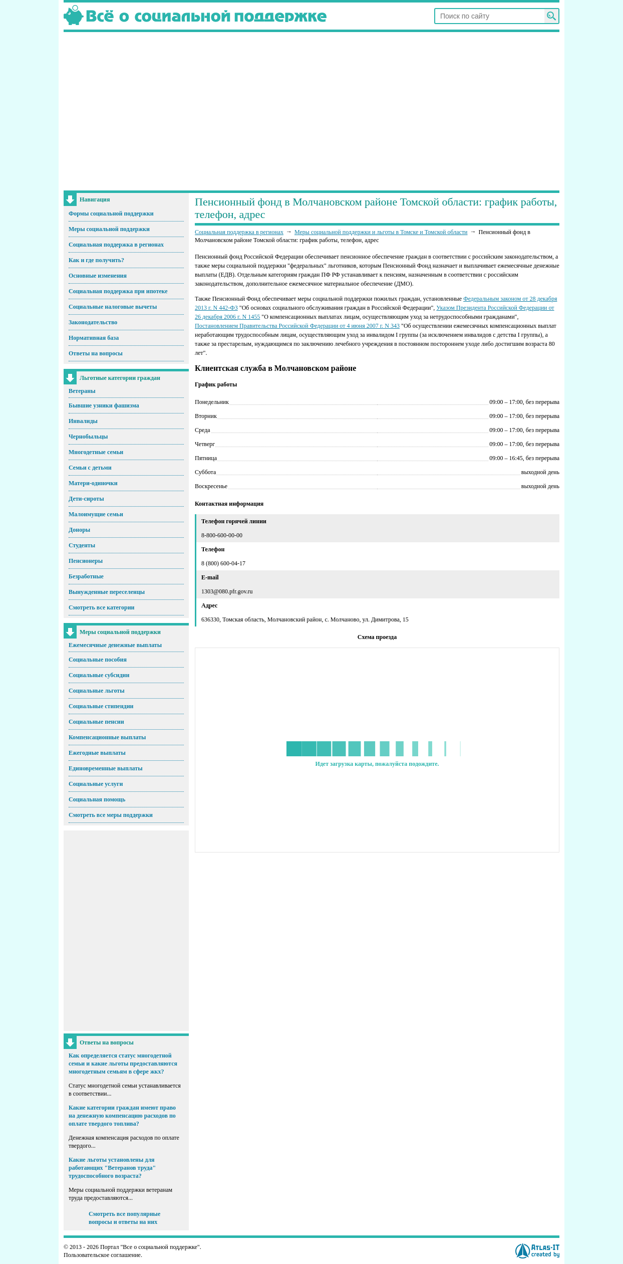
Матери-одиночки (93, 483)
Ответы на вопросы (96, 353)
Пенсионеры (86, 560)
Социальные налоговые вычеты (113, 306)
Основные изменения (98, 275)
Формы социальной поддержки (111, 213)
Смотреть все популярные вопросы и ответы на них (124, 1217)
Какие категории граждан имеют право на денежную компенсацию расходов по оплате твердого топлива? (122, 1115)
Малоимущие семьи (96, 514)
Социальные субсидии (99, 675)
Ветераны (82, 390)
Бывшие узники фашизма (104, 405)
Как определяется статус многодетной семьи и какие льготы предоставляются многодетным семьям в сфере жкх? (123, 1063)
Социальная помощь (97, 799)
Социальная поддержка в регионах (116, 244)
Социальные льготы (97, 690)
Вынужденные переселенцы (107, 591)
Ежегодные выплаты (97, 752)
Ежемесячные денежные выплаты (115, 645)
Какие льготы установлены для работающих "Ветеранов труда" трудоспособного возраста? (112, 1167)
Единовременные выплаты (106, 768)
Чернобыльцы (88, 436)
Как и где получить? (96, 260)
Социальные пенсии (96, 721)
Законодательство (93, 322)
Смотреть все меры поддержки (111, 814)
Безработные (86, 576)
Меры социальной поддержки (109, 229)
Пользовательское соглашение (102, 1254)
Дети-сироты (86, 498)
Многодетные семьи (96, 452)
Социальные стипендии (101, 706)
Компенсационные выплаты (107, 737)
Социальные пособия (98, 659)
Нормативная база (94, 337)
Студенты (82, 545)
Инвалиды (83, 421)
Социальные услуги (96, 783)
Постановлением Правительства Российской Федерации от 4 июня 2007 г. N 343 (297, 325)
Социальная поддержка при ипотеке (118, 291)
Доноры (79, 529)
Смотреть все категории (102, 607)
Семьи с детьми (90, 467)
